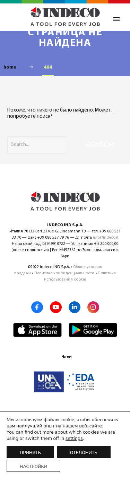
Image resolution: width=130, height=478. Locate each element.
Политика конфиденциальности (64, 273)
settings (74, 438)
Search (99, 145)
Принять (30, 452)
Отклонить (83, 452)
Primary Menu (116, 19)
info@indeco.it (106, 238)
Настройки (33, 466)
